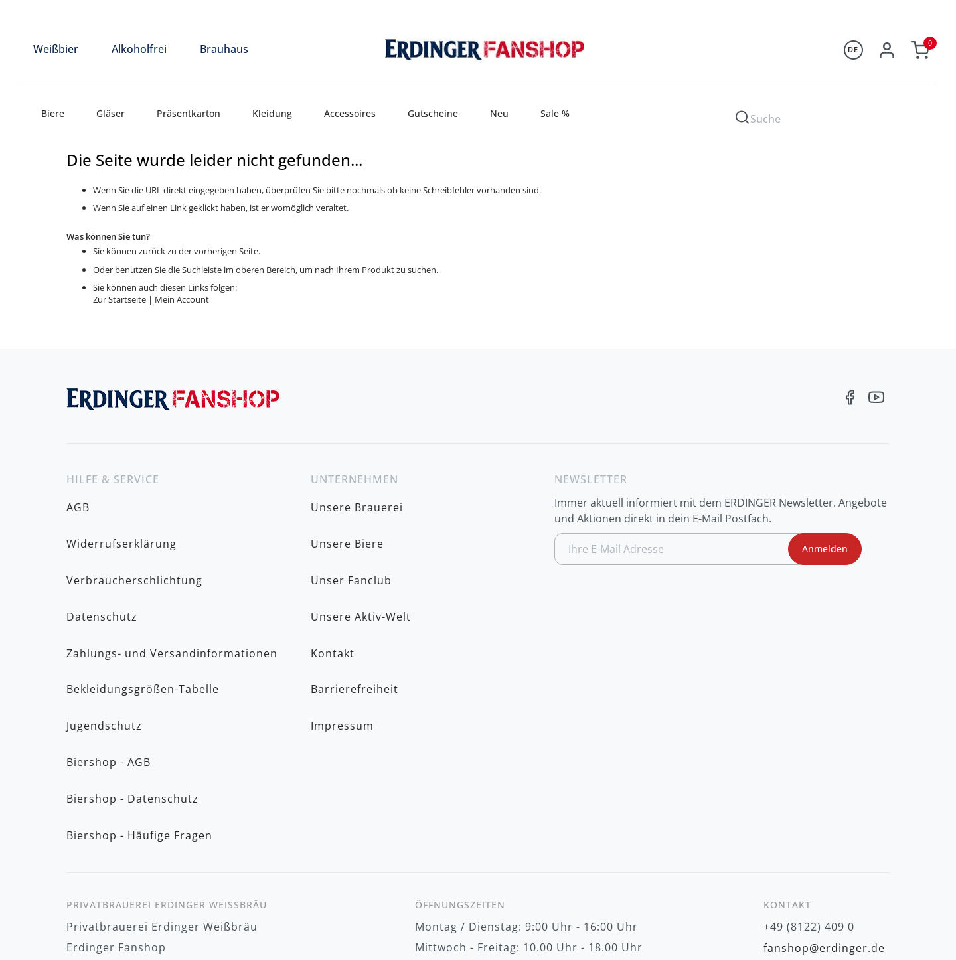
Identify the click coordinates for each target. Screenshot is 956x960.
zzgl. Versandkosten (844, 913)
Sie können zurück (129, 251)
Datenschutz (101, 561)
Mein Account (182, 299)
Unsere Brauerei (357, 500)
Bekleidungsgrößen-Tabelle (142, 603)
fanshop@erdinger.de (824, 788)
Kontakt (333, 582)
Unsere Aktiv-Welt (361, 561)
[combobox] (830, 116)
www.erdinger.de (810, 809)
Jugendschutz (104, 623)
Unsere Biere (347, 520)
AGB (78, 500)
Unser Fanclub (351, 541)
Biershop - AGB (108, 644)
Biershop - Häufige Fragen (139, 685)
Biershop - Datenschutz (132, 664)
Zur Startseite (119, 299)
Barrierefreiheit (354, 603)
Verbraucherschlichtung (134, 541)
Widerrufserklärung (121, 520)
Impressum (342, 623)
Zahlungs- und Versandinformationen (172, 582)
